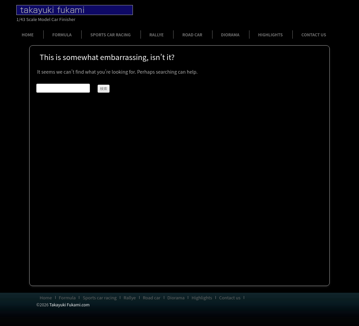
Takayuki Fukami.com (69, 304)
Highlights (270, 34)
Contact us (313, 34)
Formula (62, 34)
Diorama (230, 34)
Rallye (157, 34)
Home (28, 34)
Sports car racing (110, 34)
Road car (192, 34)
